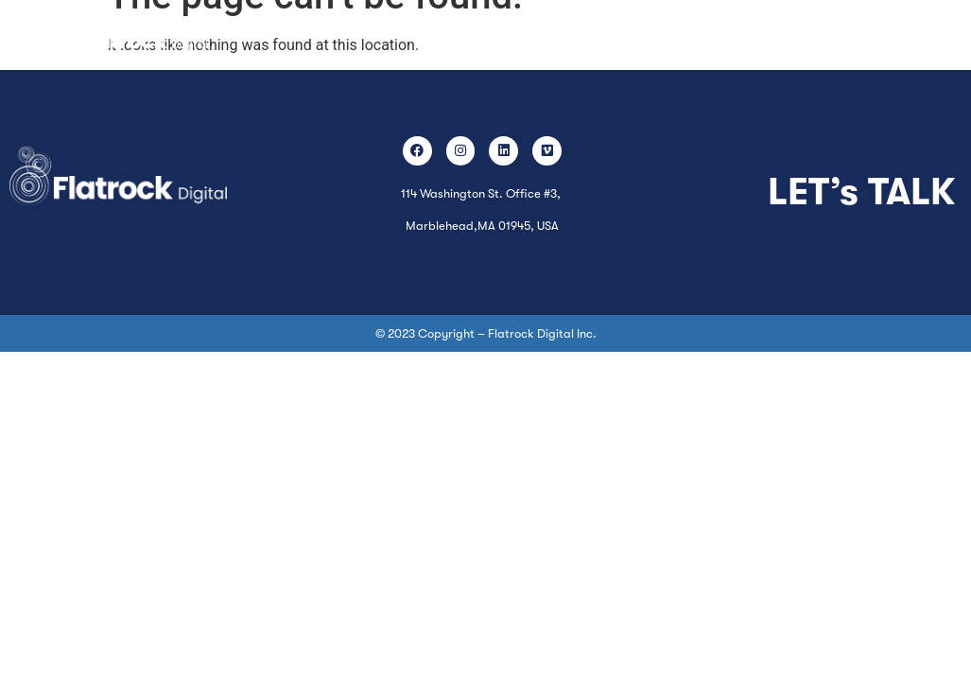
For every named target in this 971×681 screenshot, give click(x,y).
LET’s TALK (861, 192)
